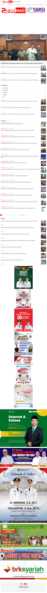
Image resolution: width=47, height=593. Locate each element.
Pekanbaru (28, 4)
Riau (14, 4)
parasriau (26, 590)
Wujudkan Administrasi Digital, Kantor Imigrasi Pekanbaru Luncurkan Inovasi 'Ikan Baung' (19, 101)
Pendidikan (19, 4)
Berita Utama (3, 4)
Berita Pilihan (9, 4)
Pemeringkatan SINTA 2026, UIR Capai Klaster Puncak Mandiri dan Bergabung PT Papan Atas (20, 80)
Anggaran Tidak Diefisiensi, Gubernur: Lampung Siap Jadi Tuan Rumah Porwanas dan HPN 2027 (20, 67)
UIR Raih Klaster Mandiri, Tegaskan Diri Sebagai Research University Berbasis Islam (18, 208)
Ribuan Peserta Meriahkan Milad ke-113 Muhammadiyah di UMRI (14, 175)
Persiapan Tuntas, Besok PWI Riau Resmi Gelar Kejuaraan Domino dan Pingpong (17, 114)
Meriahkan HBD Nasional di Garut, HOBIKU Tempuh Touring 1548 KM (15, 149)
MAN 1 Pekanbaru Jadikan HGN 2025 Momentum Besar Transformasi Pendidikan (17, 130)
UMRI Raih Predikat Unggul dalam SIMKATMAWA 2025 (12, 123)
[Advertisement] (23, 25)
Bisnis (23, 4)
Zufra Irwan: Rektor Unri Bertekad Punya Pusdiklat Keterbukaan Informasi (16, 107)
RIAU (3, 96)
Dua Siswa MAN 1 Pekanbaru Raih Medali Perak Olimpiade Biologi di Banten (16, 195)
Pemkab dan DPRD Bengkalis (37, 4)
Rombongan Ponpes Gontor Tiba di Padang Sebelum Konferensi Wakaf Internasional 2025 (19, 73)
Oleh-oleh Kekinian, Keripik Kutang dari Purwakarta (11, 247)
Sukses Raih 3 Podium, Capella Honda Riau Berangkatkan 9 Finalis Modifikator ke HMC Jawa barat (20, 157)
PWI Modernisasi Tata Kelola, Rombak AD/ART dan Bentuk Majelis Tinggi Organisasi (22, 63)
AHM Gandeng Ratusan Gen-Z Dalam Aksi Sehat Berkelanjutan (13, 162)
